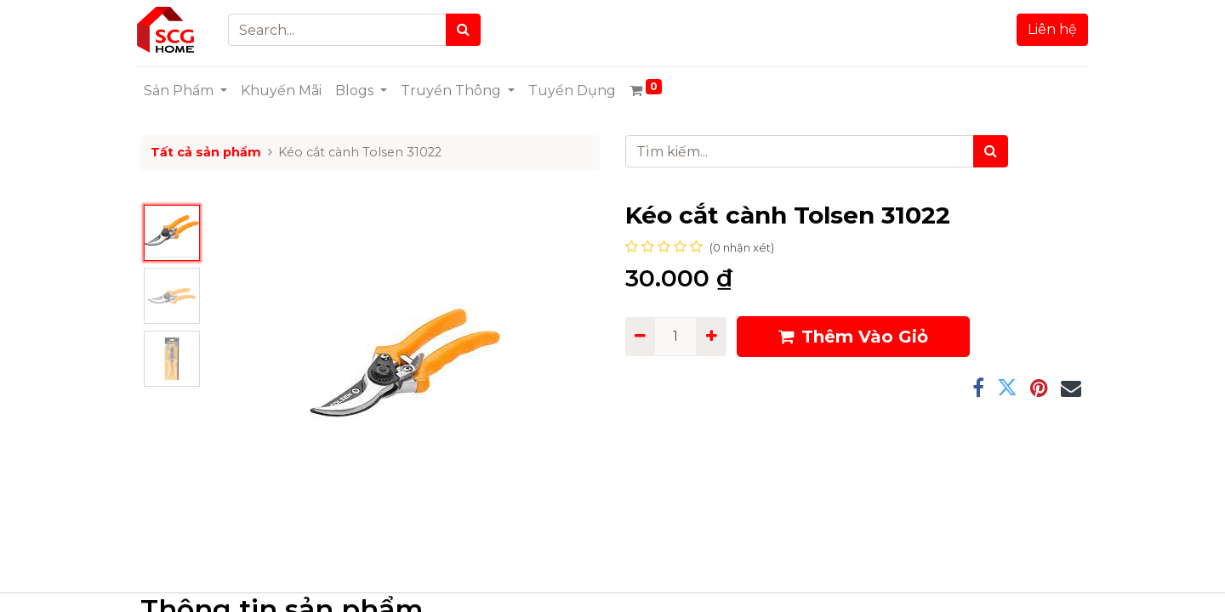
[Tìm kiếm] (990, 151)
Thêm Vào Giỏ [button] (853, 336)
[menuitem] (284, 91)
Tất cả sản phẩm (206, 152)
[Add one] (711, 336)
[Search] (466, 30)
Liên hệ (1049, 29)
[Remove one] (640, 336)
